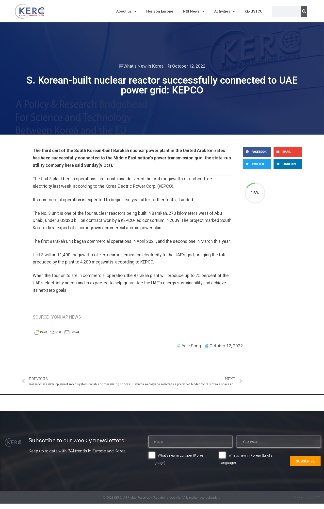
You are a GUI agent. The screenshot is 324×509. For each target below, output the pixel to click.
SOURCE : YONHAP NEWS (57, 317)
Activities (224, 11)
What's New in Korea (143, 66)
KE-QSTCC (253, 11)
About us (126, 11)
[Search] (304, 11)
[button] (257, 152)
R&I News (193, 11)
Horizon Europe (159, 11)
